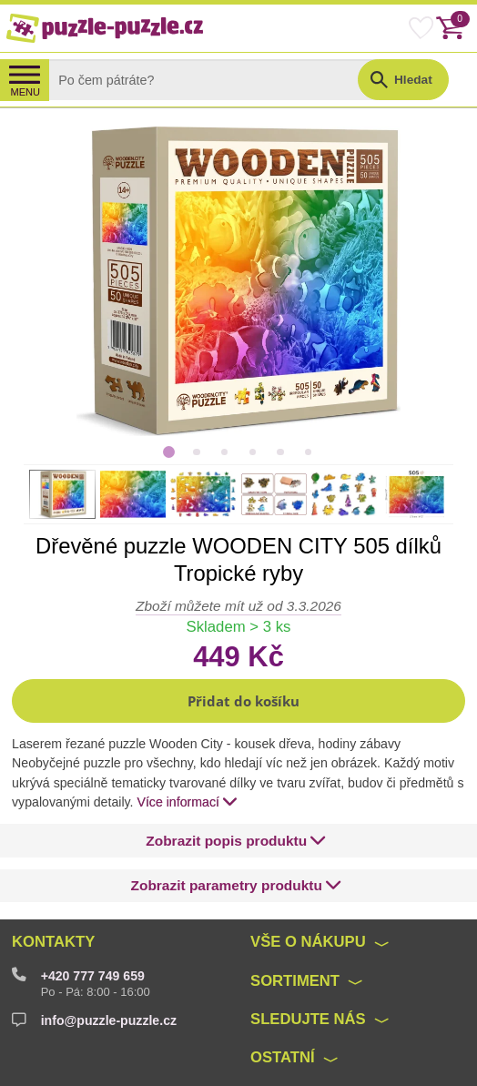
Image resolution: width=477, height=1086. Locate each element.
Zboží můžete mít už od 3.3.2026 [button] (238, 606)
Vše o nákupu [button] (308, 941)
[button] (238, 701)
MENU (25, 91)
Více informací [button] (187, 801)
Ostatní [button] (282, 1057)
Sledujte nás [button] (308, 1019)
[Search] (217, 80)
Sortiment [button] (295, 981)
